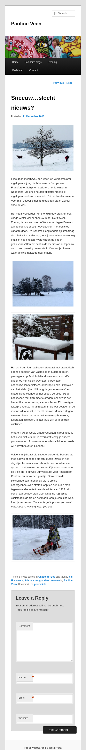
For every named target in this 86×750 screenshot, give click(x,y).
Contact (33, 70)
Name (25, 677)
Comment (24, 625)
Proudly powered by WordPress (43, 748)
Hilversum (17, 580)
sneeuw (55, 580)
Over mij (52, 62)
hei (70, 576)
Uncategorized (46, 576)
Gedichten (17, 70)
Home (15, 62)
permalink (40, 584)
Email (25, 698)
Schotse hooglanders (36, 580)
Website (23, 718)
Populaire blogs (33, 62)
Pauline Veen (26, 23)
